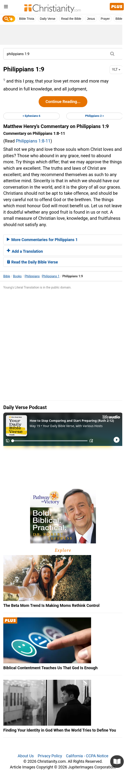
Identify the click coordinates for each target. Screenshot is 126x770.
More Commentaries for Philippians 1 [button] (42, 239)
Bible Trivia (26, 18)
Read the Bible (71, 18)
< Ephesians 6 (31, 115)
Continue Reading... (62, 101)
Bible (6, 276)
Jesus (91, 18)
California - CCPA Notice (87, 756)
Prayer (105, 18)
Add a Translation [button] (25, 251)
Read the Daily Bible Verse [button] (32, 262)
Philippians (32, 276)
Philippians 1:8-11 (33, 141)
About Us (26, 756)
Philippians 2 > (94, 115)
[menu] (6, 7)
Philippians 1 (50, 276)
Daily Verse (47, 18)
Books (17, 276)
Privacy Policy (50, 756)
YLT (116, 69)
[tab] (63, 239)
